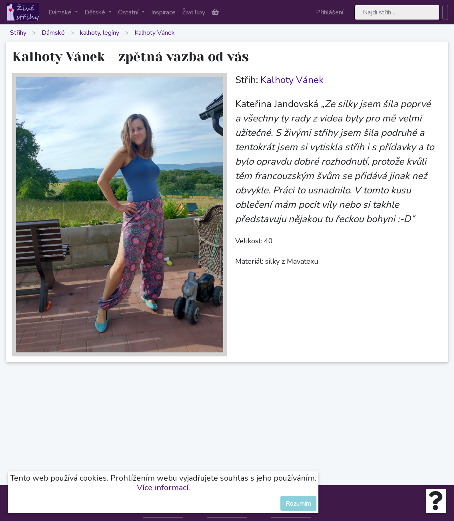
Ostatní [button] (129, 12)
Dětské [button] (95, 12)
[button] (215, 12)
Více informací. (163, 487)
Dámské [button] (60, 12)
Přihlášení (329, 12)
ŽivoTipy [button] (193, 12)
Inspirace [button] (163, 12)
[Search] (398, 12)
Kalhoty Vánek (154, 32)
